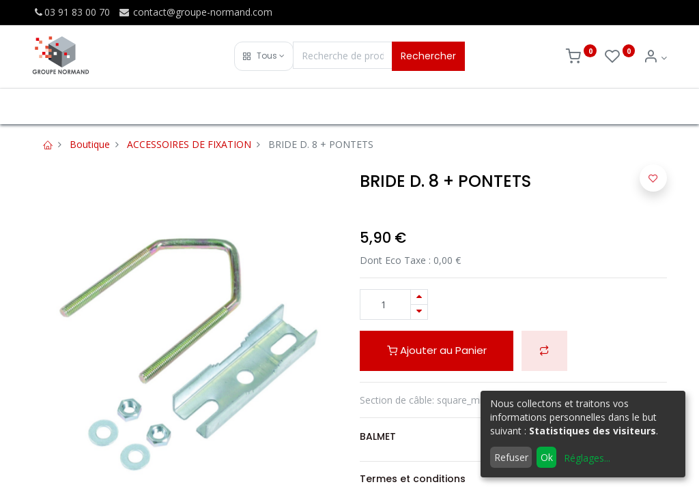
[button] (264, 56)
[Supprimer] (419, 312)
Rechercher (428, 56)
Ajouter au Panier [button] (437, 350)
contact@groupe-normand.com (195, 11)
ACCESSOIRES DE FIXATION (189, 144)
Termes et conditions (413, 479)
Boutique (90, 144)
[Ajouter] (419, 297)
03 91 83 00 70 (71, 11)
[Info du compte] (655, 57)
